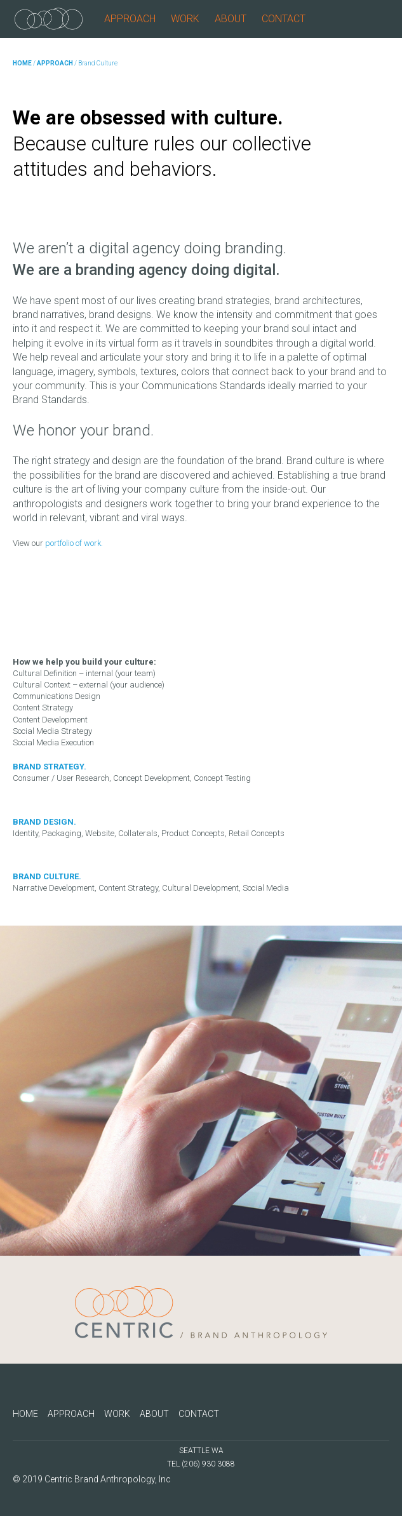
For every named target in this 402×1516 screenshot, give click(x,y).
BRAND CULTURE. (47, 876)
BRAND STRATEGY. (49, 766)
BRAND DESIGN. (44, 822)
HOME (22, 63)
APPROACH (130, 19)
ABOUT (230, 19)
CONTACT (283, 19)
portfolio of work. (74, 543)
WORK (185, 19)
